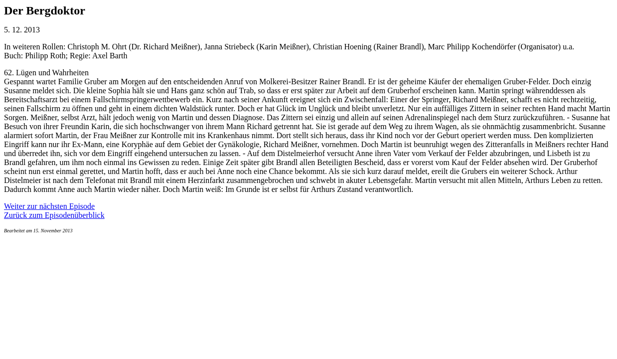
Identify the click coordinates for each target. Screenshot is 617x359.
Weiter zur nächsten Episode (49, 206)
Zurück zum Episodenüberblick (54, 215)
